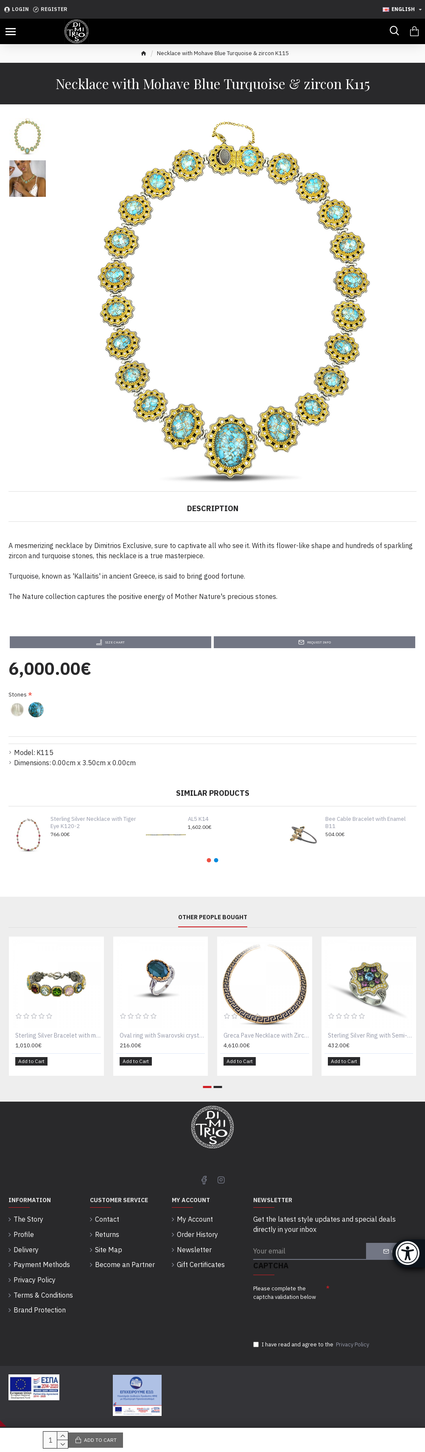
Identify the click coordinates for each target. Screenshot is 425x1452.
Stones (17, 694)
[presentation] (312, 1315)
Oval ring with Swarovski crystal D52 (162, 1038)
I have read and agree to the (311, 1344)
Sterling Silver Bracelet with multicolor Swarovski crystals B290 (58, 1038)
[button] (209, 860)
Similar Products (212, 793)
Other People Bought (212, 919)
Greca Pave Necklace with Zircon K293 (266, 1038)
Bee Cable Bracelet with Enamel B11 (365, 823)
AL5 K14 (198, 819)
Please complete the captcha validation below (284, 1290)
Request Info (319, 642)
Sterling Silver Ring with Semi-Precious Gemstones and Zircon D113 (371, 1038)
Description (212, 508)
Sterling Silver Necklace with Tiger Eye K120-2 (93, 823)
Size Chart (115, 642)
